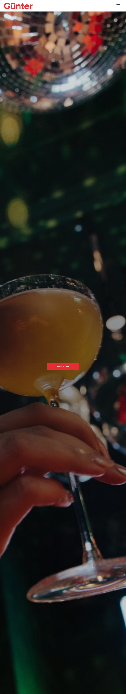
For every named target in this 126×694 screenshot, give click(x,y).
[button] (118, 5)
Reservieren (63, 366)
